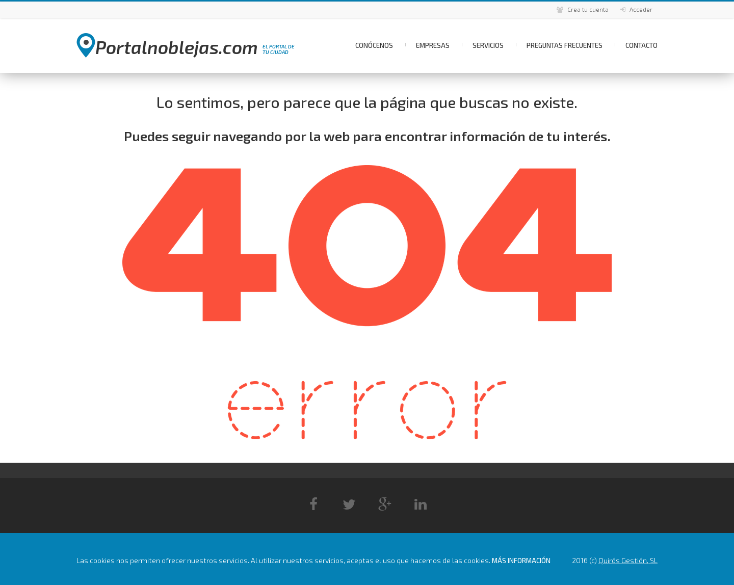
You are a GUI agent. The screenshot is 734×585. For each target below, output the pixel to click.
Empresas (433, 45)
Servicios (488, 45)
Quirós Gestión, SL (628, 560)
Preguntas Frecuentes (564, 45)
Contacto (641, 45)
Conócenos (374, 45)
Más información (521, 560)
